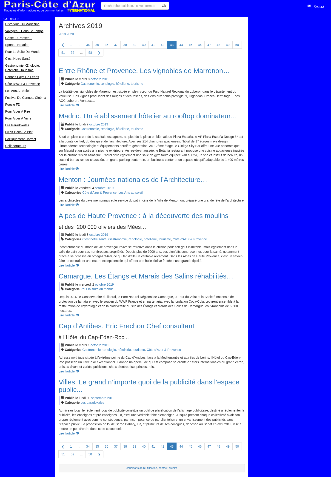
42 (162, 45)
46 (200, 45)
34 (88, 45)
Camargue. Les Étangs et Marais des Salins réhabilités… (146, 276)
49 (228, 45)
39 (134, 45)
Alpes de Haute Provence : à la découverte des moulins (143, 215)
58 (90, 52)
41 (153, 45)
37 (116, 45)
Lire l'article (69, 105)
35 (97, 45)
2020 (70, 34)
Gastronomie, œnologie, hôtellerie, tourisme (111, 83)
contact (163, 468)
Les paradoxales (92, 402)
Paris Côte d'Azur (49, 6)
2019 (105, 79)
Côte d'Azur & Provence (99, 192)
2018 (62, 34)
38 (125, 45)
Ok (164, 6)
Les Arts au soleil (130, 192)
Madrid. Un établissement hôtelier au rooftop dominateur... (147, 116)
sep (98, 398)
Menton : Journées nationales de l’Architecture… (133, 179)
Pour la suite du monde (97, 289)
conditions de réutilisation (141, 468)
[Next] (99, 53)
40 (144, 45)
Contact (317, 6)
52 (72, 52)
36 (106, 45)
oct (96, 79)
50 (237, 45)
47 (209, 45)
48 (218, 45)
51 (63, 52)
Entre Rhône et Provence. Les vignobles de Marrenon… (144, 70)
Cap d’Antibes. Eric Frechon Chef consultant (126, 326)
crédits (173, 468)
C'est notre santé (94, 239)
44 (181, 45)
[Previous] (63, 45)
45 (190, 45)
